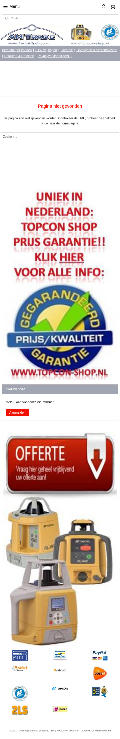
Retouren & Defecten (19, 56)
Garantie (67, 50)
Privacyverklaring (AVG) (55, 56)
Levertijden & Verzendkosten (96, 50)
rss (53, 730)
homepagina (69, 123)
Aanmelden (17, 412)
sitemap (44, 730)
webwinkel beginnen (68, 730)
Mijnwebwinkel (103, 730)
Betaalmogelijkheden (17, 50)
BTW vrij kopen (46, 50)
